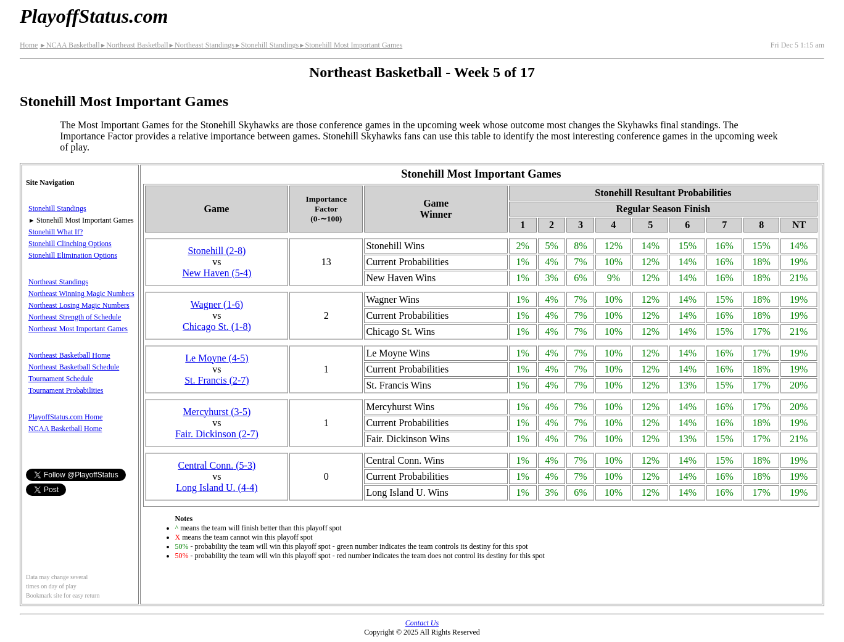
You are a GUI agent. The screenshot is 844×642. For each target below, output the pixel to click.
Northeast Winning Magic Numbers (81, 293)
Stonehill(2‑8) (217, 250)
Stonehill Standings (266, 45)
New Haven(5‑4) (216, 273)
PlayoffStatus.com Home (65, 417)
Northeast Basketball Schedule (73, 367)
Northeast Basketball (134, 45)
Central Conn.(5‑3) (217, 465)
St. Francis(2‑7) (216, 380)
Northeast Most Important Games (78, 328)
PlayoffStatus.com (94, 16)
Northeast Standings (201, 45)
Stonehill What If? (55, 232)
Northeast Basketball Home (69, 355)
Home (29, 45)
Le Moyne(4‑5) (216, 358)
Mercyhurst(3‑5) (217, 411)
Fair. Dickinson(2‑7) (217, 434)
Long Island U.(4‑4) (216, 487)
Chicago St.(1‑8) (217, 326)
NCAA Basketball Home (65, 428)
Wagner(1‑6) (217, 304)
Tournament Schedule (60, 378)
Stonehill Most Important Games (350, 45)
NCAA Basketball (69, 45)
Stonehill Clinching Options (70, 243)
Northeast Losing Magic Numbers (79, 305)
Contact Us (422, 623)
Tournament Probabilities (65, 390)
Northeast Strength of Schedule (74, 317)
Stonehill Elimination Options (72, 255)
